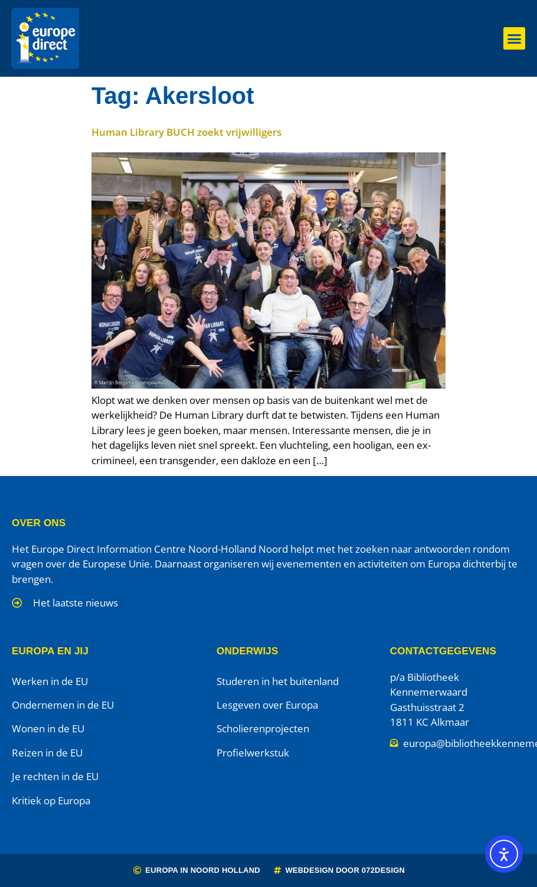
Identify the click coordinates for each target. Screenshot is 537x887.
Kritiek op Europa (51, 800)
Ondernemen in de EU (63, 705)
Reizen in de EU (47, 752)
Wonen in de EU (48, 728)
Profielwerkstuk (253, 752)
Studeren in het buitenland (278, 681)
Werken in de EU (50, 681)
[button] (514, 38)
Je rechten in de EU (55, 776)
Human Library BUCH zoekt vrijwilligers (186, 132)
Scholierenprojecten (263, 728)
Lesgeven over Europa (267, 705)
